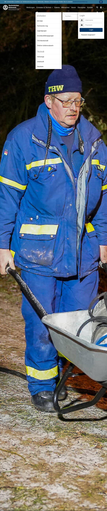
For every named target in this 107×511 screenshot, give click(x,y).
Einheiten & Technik (43, 7)
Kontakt (90, 7)
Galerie (57, 7)
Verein (73, 7)
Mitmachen (65, 7)
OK (101, 2)
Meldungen (30, 7)
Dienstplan (82, 7)
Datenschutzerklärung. (80, 2)
